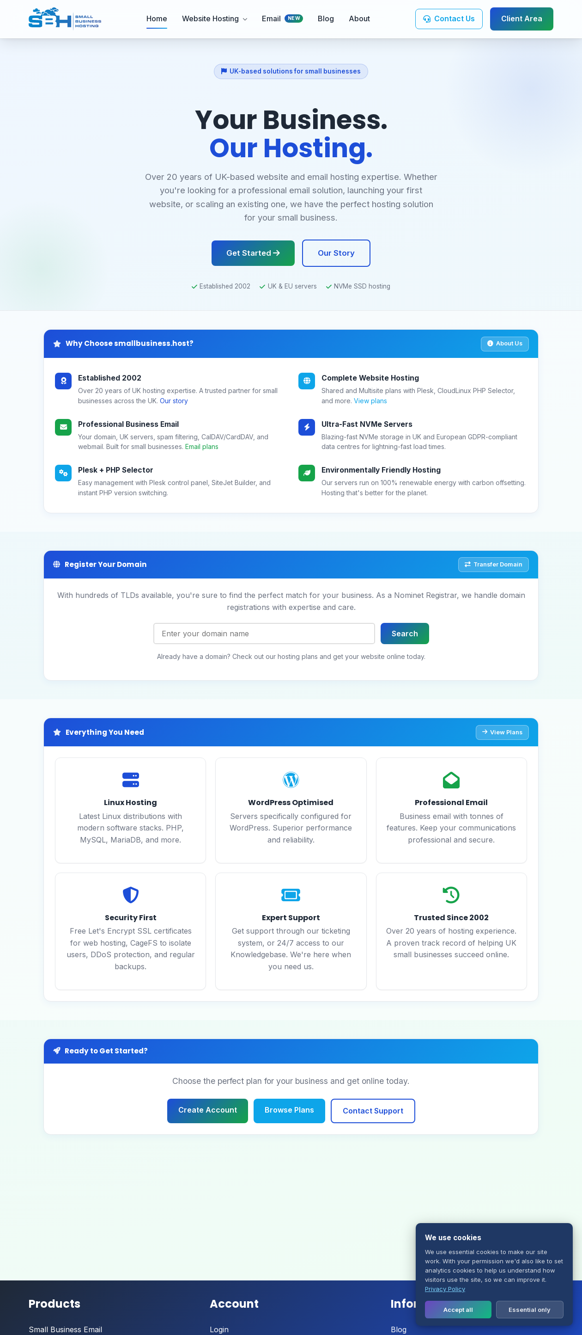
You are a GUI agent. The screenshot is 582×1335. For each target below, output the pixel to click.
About (359, 18)
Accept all (458, 1309)
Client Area (521, 18)
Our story (174, 401)
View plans (370, 401)
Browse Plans (289, 1109)
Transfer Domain (493, 564)
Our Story (336, 253)
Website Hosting (214, 18)
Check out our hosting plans (275, 656)
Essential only (530, 1309)
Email (282, 18)
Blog (326, 18)
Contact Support (373, 1110)
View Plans (502, 732)
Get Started (253, 253)
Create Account (207, 1109)
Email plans (201, 446)
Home (156, 18)
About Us (504, 343)
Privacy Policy (445, 1288)
